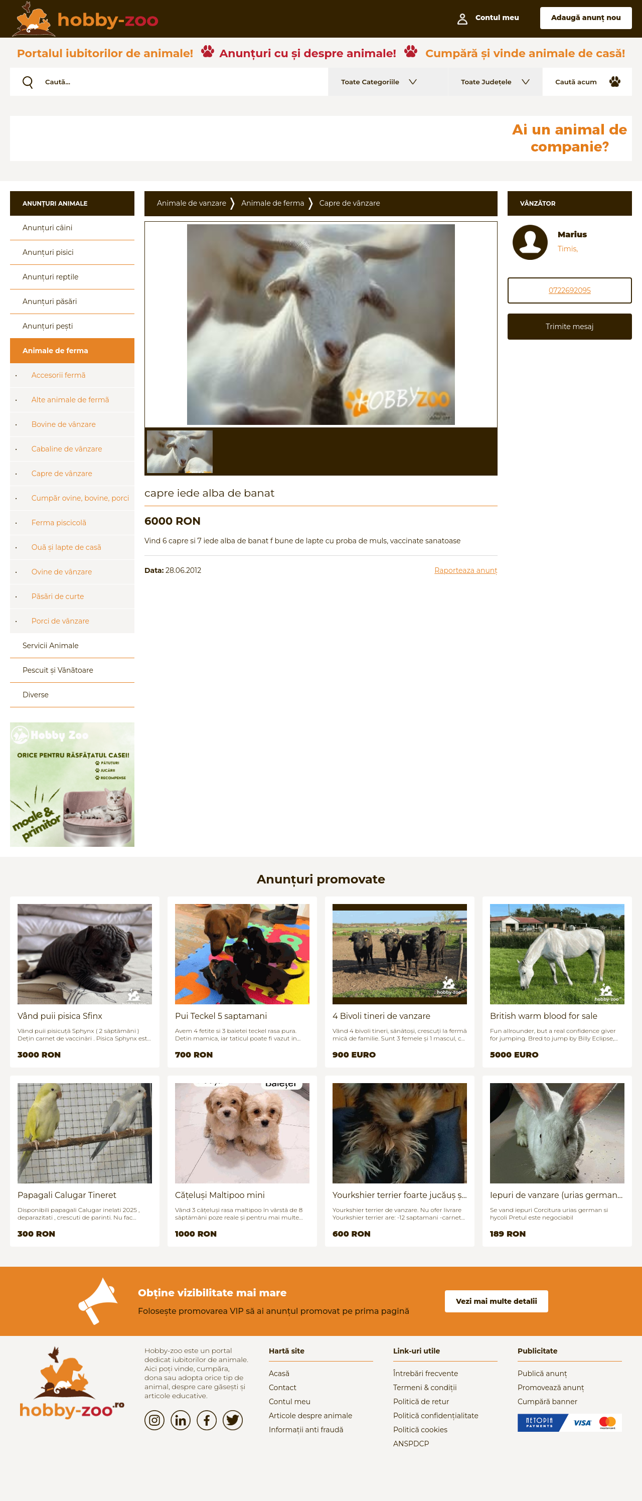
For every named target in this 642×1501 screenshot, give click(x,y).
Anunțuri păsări (50, 301)
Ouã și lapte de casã (66, 547)
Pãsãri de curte (58, 596)
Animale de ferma (55, 350)
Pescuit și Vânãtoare (58, 670)
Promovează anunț (551, 1387)
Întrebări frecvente (425, 1373)
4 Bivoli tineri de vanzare (381, 1016)
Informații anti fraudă (306, 1429)
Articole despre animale (310, 1415)
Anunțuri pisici (48, 252)
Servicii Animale (51, 645)
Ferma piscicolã (59, 522)
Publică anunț (542, 1373)
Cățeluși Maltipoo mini (220, 1195)
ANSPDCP (411, 1443)
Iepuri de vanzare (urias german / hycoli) (556, 1195)
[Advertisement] (253, 138)
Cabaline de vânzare (67, 449)
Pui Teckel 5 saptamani (221, 1016)
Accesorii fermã (59, 375)
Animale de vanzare (191, 203)
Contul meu (289, 1401)
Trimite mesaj (569, 326)
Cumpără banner (547, 1401)
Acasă (279, 1373)
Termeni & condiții (425, 1387)
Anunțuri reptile (50, 276)
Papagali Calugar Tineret (67, 1195)
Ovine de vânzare (62, 571)
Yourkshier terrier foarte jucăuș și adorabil (398, 1195)
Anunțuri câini (48, 227)
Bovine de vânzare (64, 424)
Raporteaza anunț (466, 570)
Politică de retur (421, 1401)
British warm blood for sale (543, 1016)
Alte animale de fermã (70, 399)
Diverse (36, 694)
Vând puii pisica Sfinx (60, 1016)
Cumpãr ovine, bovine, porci (80, 498)
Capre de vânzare (62, 473)
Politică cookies (420, 1429)
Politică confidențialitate (435, 1415)
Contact (282, 1387)
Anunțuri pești (48, 326)
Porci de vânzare (60, 621)
